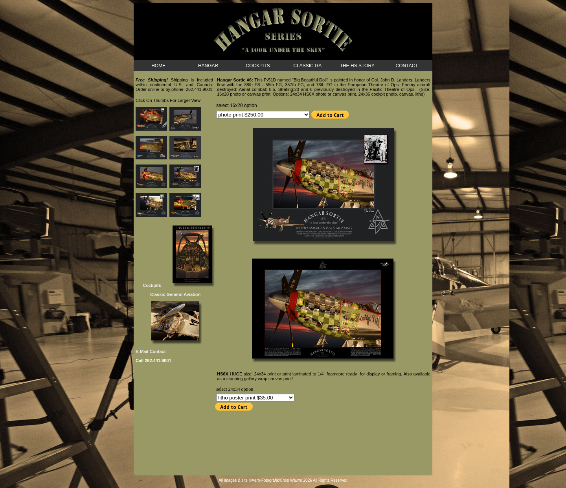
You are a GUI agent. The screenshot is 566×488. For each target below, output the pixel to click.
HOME (158, 65)
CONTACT (407, 65)
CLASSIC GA (307, 65)
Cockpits (149, 285)
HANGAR (208, 65)
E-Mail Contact (150, 351)
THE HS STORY (357, 65)
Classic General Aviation (175, 294)
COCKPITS (258, 65)
